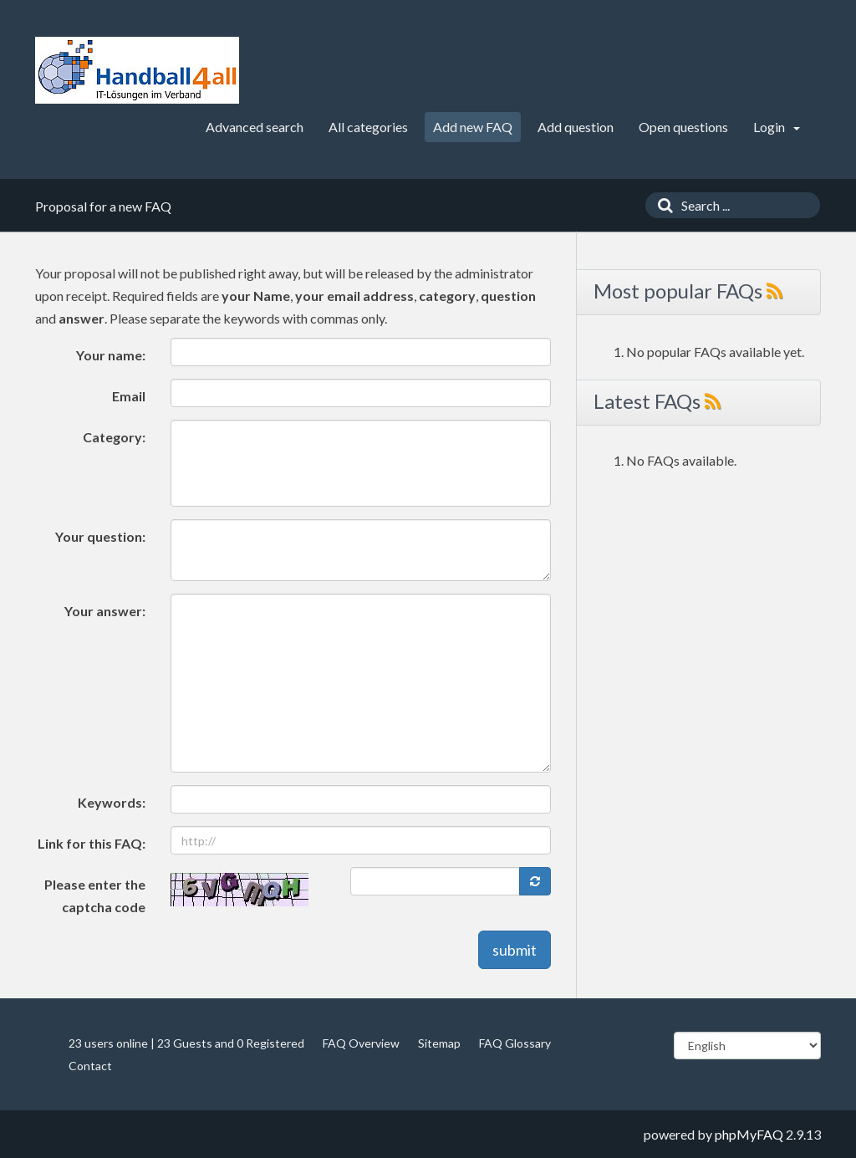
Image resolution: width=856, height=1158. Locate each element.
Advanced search (254, 127)
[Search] (661, 205)
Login (776, 127)
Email (128, 396)
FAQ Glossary (515, 1043)
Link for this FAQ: (91, 843)
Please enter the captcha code (94, 895)
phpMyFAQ (749, 1134)
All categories (368, 127)
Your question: (100, 536)
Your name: (110, 355)
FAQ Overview (361, 1043)
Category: (114, 437)
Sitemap (439, 1043)
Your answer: (104, 611)
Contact (90, 1066)
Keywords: (111, 802)
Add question (576, 127)
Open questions (683, 127)
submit (514, 950)
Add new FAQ (472, 127)
